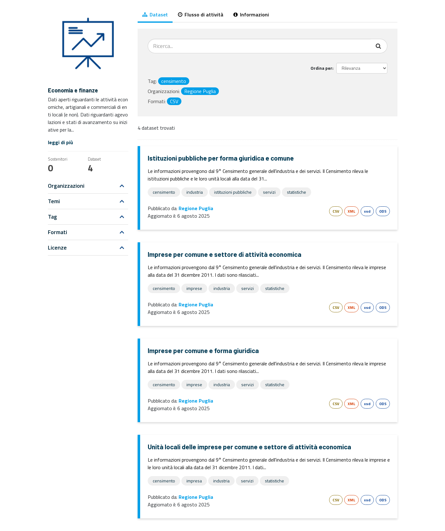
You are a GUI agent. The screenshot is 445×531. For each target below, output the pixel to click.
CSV (336, 211)
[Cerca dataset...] (259, 46)
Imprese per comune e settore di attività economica (224, 254)
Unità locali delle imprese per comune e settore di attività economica (249, 447)
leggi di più (60, 142)
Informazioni (251, 14)
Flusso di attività (200, 14)
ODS (382, 211)
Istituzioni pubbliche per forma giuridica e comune (221, 158)
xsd (367, 211)
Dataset (155, 14)
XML (351, 211)
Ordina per (321, 68)
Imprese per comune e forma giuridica (203, 350)
